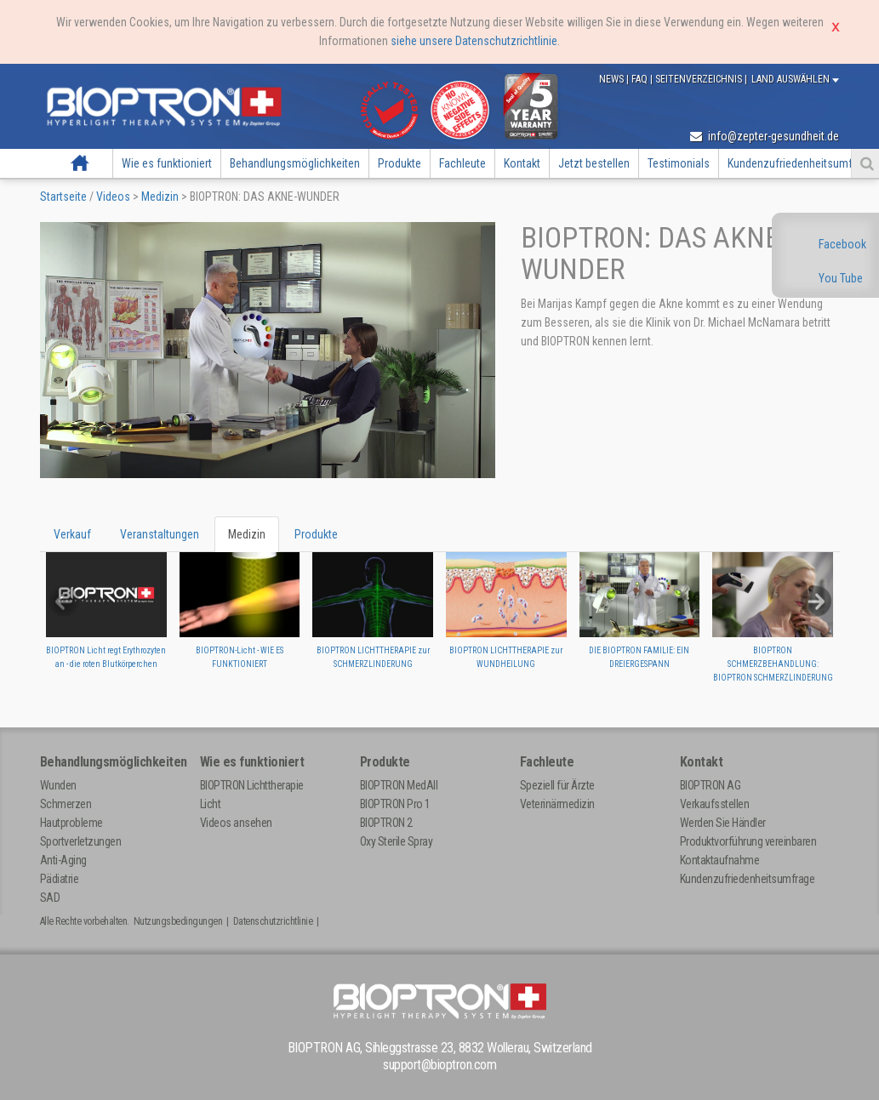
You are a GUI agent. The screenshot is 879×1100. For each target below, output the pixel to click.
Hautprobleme (71, 822)
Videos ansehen (236, 822)
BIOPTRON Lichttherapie (252, 785)
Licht (210, 804)
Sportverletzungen (81, 841)
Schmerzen (66, 804)
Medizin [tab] (246, 534)
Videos (113, 196)
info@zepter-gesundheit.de (764, 136)
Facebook (842, 244)
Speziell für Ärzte (557, 785)
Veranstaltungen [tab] (159, 534)
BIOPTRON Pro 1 (395, 804)
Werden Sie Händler (723, 822)
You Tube (841, 278)
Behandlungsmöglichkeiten (295, 163)
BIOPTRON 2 (386, 822)
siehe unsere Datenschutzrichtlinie (474, 41)
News (612, 79)
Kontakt (522, 163)
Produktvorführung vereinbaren (748, 841)
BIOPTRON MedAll (399, 785)
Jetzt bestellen (594, 163)
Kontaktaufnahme (720, 860)
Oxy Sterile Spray (396, 841)
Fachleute (462, 163)
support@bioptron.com (439, 1065)
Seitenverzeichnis (700, 79)
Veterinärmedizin (557, 804)
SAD (50, 897)
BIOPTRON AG (710, 785)
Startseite (80, 163)
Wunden (58, 785)
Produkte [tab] (316, 534)
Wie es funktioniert (167, 163)
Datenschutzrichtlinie (273, 921)
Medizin (160, 196)
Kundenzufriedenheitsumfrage (747, 879)
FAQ (640, 79)
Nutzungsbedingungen (178, 921)
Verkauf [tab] (72, 534)
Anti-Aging (63, 860)
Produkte (399, 163)
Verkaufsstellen (715, 804)
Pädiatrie (59, 879)
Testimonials (679, 163)
